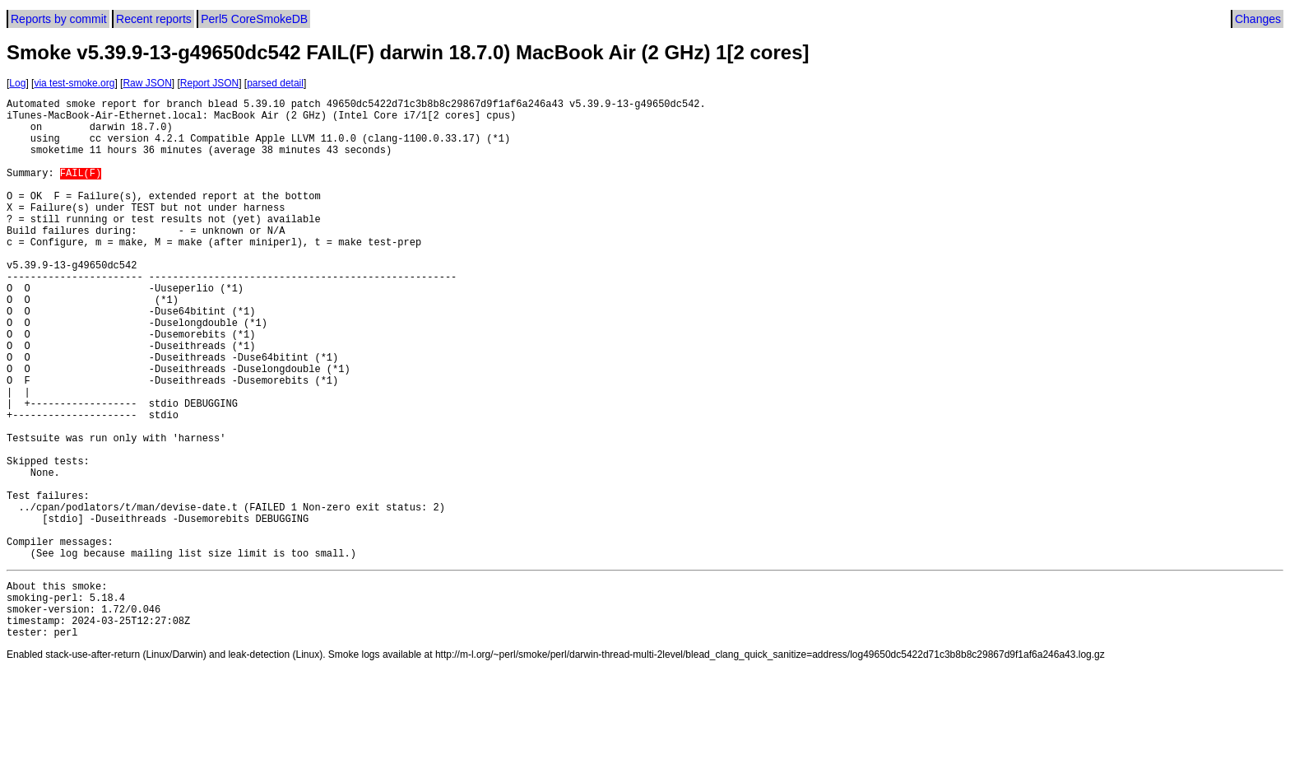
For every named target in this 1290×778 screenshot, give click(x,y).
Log (17, 83)
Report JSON (209, 83)
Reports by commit (59, 19)
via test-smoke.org (74, 83)
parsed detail (275, 83)
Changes (1258, 19)
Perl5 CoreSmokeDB (254, 19)
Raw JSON (147, 83)
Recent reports (154, 19)
